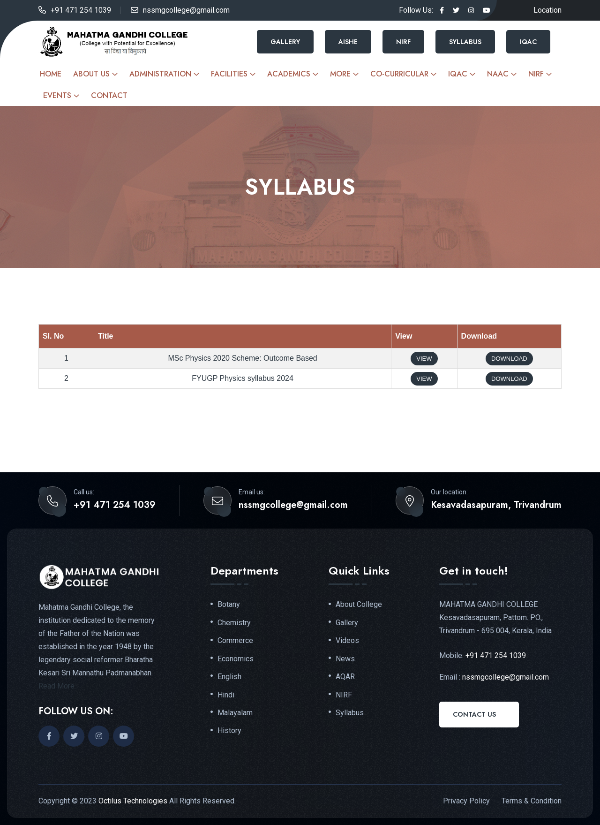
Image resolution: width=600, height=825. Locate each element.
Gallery (285, 41)
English (229, 678)
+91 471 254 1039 (81, 10)
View (424, 358)
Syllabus (465, 41)
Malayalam (235, 714)
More (340, 73)
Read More (56, 685)
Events (57, 95)
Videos (347, 641)
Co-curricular (399, 73)
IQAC (528, 41)
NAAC (498, 73)
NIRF (403, 41)
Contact (109, 95)
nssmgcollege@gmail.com (186, 10)
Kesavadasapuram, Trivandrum (496, 505)
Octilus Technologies (132, 800)
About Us (91, 73)
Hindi (226, 696)
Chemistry (234, 623)
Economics (236, 659)
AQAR (345, 678)
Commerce (235, 641)
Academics (288, 73)
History (229, 732)
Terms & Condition (532, 800)
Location (547, 10)
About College (359, 604)
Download (509, 358)
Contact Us (474, 714)
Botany (229, 604)
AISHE (348, 41)
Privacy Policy (466, 800)
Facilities (229, 73)
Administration (160, 73)
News (345, 659)
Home (50, 73)
